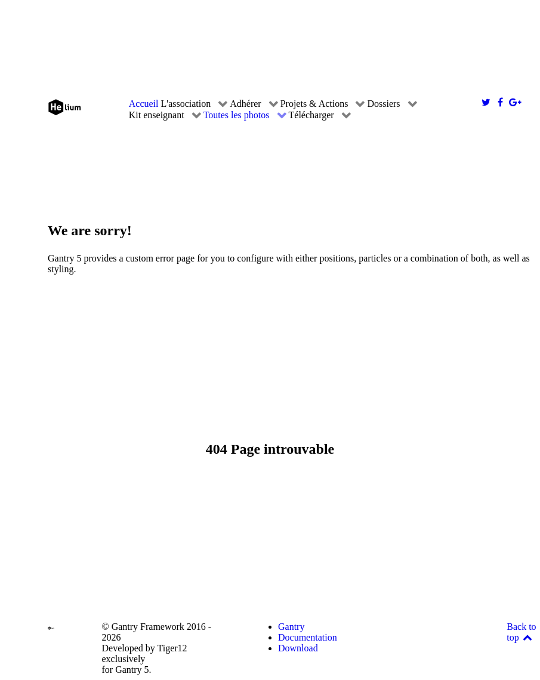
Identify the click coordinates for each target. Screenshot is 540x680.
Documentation (307, 637)
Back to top (521, 631)
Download (298, 648)
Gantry (291, 626)
